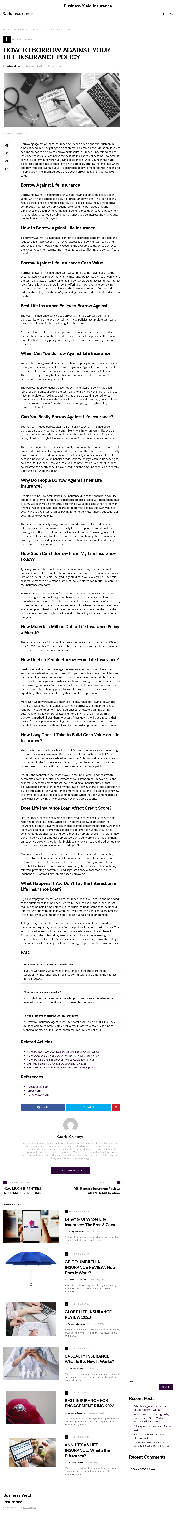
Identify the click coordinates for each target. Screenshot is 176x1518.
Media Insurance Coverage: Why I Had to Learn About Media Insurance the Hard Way (152, 1420)
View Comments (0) (68, 1172)
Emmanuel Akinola (76, 1326)
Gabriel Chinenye (14, 67)
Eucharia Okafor (75, 1464)
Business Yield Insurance (88, 6)
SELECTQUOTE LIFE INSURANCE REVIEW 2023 (151, 1438)
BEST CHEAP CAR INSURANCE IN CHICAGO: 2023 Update (61, 1069)
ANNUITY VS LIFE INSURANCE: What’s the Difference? (87, 1452)
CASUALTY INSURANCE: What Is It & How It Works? (89, 1360)
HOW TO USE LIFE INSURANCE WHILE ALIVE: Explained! (60, 1061)
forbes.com (34, 1092)
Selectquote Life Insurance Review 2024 (152, 1429)
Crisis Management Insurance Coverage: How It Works (150, 1409)
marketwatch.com (38, 1096)
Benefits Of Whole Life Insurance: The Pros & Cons (90, 1223)
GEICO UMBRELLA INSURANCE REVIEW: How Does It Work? (90, 1269)
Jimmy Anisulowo (76, 1233)
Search (132, 1383)
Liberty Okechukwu (77, 1281)
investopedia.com (38, 1088)
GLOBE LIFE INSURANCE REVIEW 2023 (88, 1316)
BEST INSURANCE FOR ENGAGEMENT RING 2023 (89, 1405)
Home (6, 29)
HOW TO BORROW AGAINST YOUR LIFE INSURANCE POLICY (63, 1053)
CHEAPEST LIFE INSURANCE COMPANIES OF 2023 (56, 1065)
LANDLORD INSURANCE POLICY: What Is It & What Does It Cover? (151, 1446)
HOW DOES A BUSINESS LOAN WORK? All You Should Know (63, 1057)
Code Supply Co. (29, 1509)
